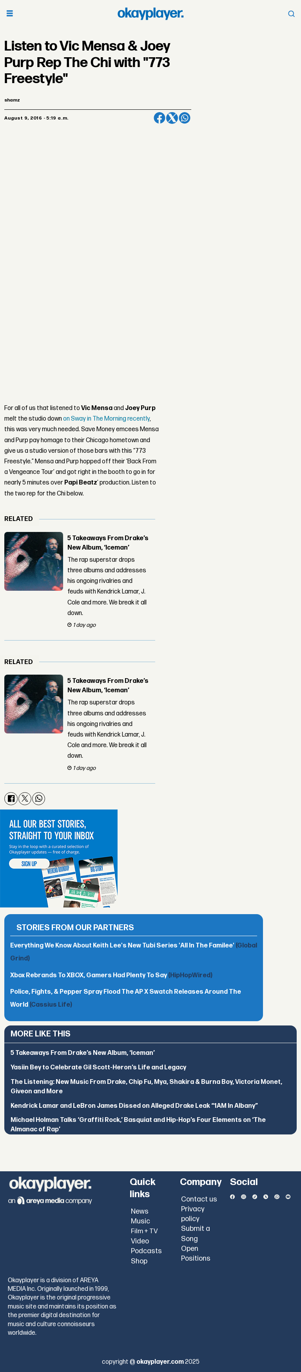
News (140, 1211)
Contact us (199, 1199)
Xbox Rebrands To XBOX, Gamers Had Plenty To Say (111, 975)
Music (140, 1221)
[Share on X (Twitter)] (172, 118)
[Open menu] (9, 14)
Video (140, 1241)
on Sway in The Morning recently (106, 419)
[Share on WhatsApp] (184, 118)
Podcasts (146, 1251)
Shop (139, 1261)
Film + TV (144, 1231)
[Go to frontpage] (150, 13)
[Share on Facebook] (159, 118)
